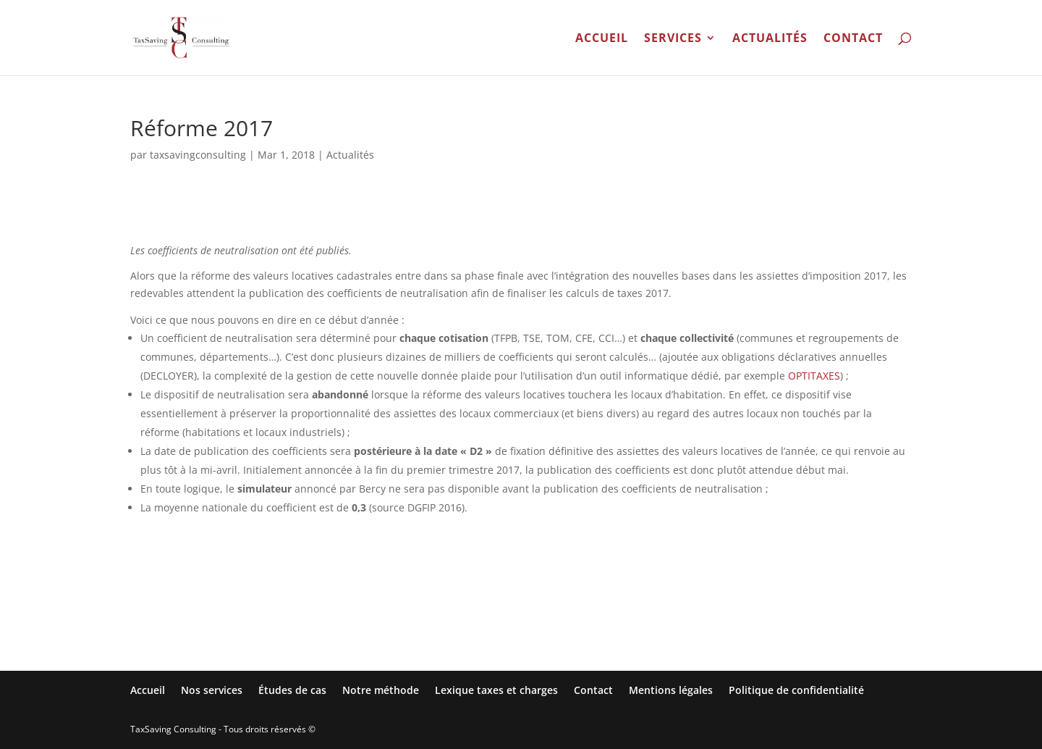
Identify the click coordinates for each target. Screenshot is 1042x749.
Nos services (211, 690)
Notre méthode (380, 690)
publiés (332, 250)
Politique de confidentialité (796, 690)
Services (673, 39)
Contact (853, 39)
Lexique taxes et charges (496, 690)
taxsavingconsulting (198, 155)
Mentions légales (671, 690)
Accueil (601, 39)
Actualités (770, 39)
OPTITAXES (814, 375)
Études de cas (292, 690)
